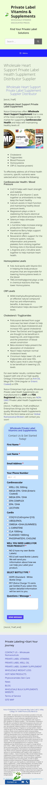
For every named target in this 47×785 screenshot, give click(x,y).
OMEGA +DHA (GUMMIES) (21, 524)
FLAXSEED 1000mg (18, 535)
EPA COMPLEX (15, 500)
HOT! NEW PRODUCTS (15, 674)
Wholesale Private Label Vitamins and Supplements (22, 429)
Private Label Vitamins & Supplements (23, 12)
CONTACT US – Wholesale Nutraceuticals (17, 653)
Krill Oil (36, 378)
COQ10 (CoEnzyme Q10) (20, 517)
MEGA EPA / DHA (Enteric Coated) (21, 492)
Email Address (15, 463)
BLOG (8, 685)
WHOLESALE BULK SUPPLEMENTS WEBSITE (21, 690)
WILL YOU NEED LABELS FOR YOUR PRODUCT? (22, 544)
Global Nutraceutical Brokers (22, 415)
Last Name (13, 454)
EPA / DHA (13, 504)
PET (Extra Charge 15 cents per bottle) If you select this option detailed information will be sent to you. (22, 587)
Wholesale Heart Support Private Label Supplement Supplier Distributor (23, 90)
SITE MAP (9, 699)
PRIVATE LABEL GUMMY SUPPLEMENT (23, 666)
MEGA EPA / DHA (17, 497)
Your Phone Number (17, 473)
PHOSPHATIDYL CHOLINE (21, 538)
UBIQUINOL (14, 520)
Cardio (10, 512)
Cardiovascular (15, 482)
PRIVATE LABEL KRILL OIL (17, 662)
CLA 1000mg (14, 531)
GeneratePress (27, 781)
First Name (13, 444)
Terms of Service (13, 695)
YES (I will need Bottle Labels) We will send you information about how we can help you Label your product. (22, 562)
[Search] (38, 42)
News (7, 681)
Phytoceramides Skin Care (17, 677)
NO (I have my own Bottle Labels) (21, 552)
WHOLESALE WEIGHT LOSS (18, 670)
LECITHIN (13, 507)
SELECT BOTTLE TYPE (18, 572)
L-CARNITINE (15, 527)
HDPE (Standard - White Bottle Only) (20, 578)
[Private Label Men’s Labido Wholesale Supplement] (27, 138)
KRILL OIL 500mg (17, 487)
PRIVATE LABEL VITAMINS (17, 658)
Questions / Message (19, 596)
